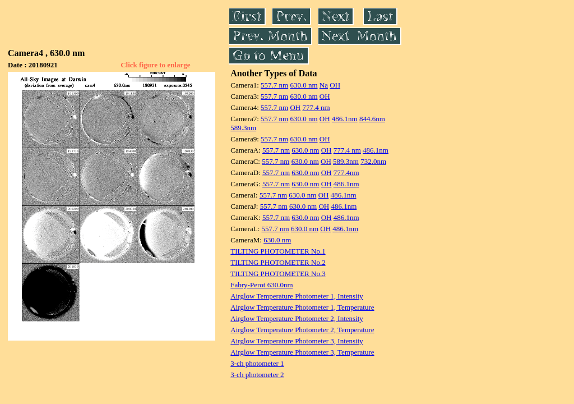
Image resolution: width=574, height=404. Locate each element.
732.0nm (373, 161)
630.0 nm (303, 85)
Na (324, 85)
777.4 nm (316, 107)
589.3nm (243, 127)
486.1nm (345, 118)
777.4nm (346, 172)
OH (335, 85)
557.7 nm (274, 85)
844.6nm (372, 118)
